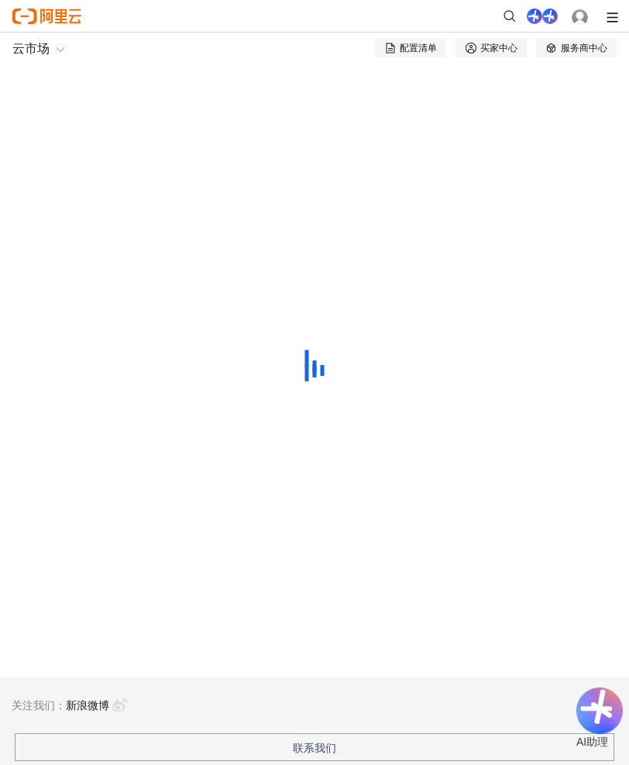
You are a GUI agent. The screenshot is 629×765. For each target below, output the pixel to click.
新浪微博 (97, 705)
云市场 (31, 48)
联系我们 (314, 748)
